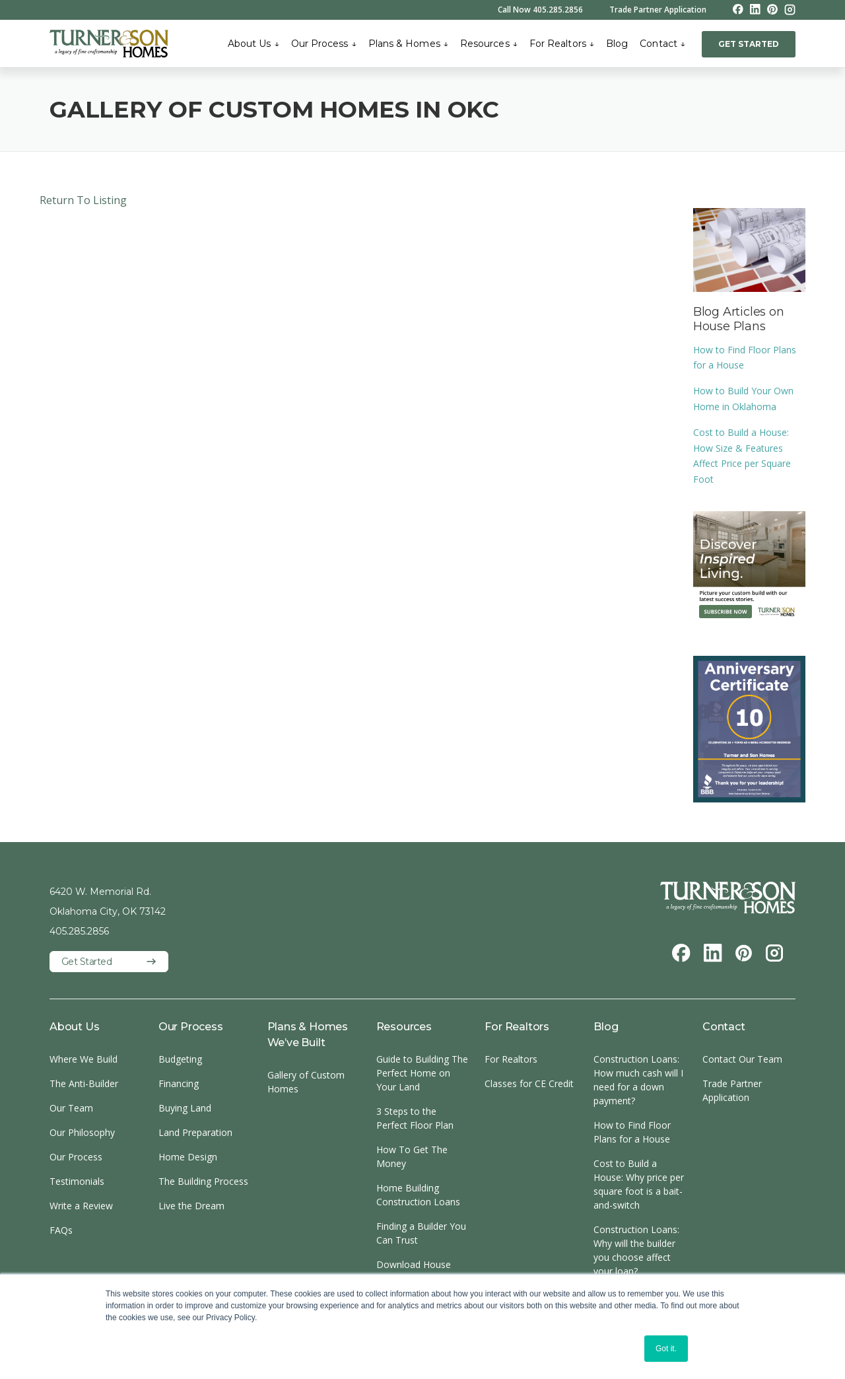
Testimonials (77, 1181)
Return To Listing (83, 200)
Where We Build (84, 1059)
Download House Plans (413, 1271)
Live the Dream (191, 1205)
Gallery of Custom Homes (306, 1082)
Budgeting (180, 1059)
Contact (662, 44)
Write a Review (81, 1205)
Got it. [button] (666, 1348)
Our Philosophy (82, 1132)
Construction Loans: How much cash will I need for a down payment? (638, 1080)
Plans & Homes (408, 44)
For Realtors (561, 44)
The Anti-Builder (84, 1083)
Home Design (187, 1156)
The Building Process (203, 1181)
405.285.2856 (79, 931)
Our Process (323, 44)
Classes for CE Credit (529, 1083)
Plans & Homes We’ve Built (307, 1034)
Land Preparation (195, 1132)
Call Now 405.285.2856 (540, 10)
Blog (617, 44)
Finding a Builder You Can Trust (421, 1233)
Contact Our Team (742, 1059)
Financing (178, 1083)
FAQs (61, 1230)
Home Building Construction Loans (418, 1195)
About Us (253, 44)
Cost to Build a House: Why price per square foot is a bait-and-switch (638, 1184)
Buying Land (184, 1108)
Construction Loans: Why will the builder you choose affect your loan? (636, 1250)
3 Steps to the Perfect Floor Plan (415, 1118)
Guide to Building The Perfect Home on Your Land (422, 1073)
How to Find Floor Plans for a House (632, 1132)
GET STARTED (748, 44)
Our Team (71, 1108)
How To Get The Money (412, 1156)
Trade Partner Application (657, 10)
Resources (489, 44)
